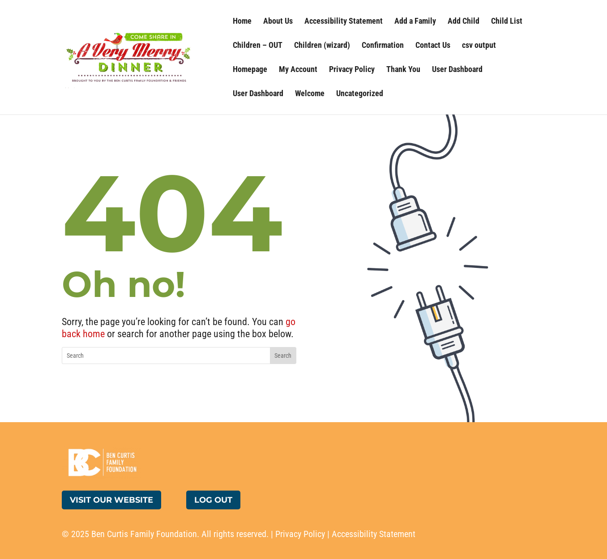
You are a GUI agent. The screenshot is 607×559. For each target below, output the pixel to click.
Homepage (250, 70)
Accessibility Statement (343, 21)
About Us (278, 21)
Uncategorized (359, 94)
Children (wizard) (322, 46)
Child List (506, 21)
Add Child (463, 21)
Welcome (310, 94)
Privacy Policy (352, 70)
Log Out (213, 500)
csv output (479, 46)
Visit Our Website (111, 500)
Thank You (403, 70)
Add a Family (415, 21)
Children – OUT (257, 46)
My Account (298, 70)
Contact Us (432, 46)
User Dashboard (457, 70)
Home (242, 21)
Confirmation (383, 46)
